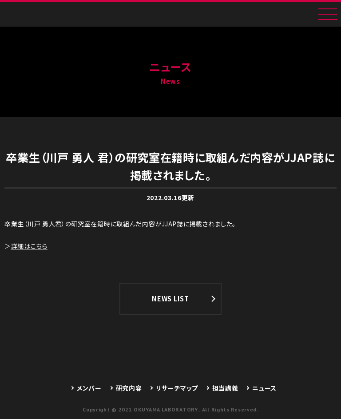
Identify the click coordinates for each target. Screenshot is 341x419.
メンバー (89, 387)
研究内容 (129, 387)
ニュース (264, 387)
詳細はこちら (29, 245)
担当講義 (225, 387)
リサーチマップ (177, 387)
